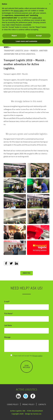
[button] (50, 4)
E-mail (6, 302)
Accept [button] (39, 36)
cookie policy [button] (37, 18)
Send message (26, 366)
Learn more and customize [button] (26, 41)
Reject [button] (14, 36)
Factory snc (37, 414)
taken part (7, 92)
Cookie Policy (12, 405)
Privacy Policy (28, 405)
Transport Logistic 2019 (14, 154)
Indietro (26, 273)
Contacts (42, 405)
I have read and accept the (27, 356)
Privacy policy (37, 356)
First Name (8, 314)
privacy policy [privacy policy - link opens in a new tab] (19, 11)
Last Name (8, 325)
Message (7, 337)
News (6, 47)
